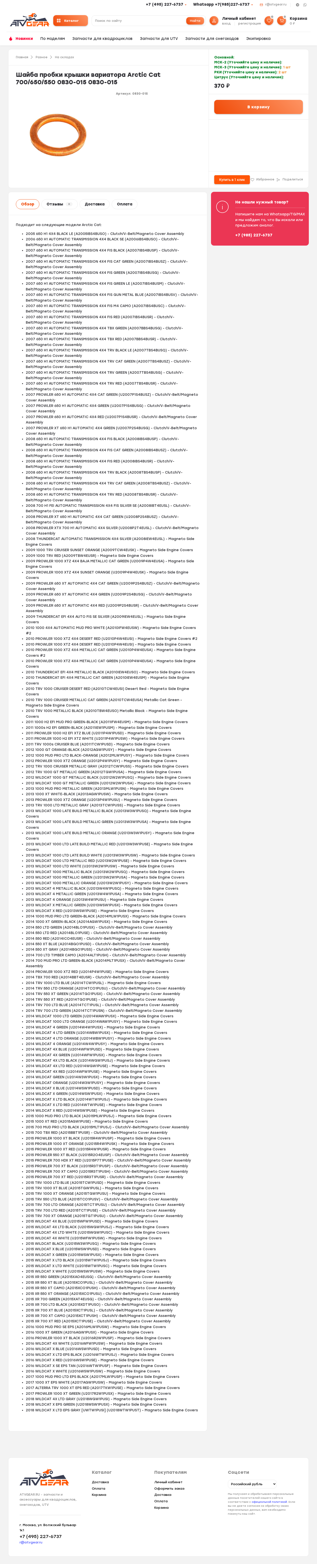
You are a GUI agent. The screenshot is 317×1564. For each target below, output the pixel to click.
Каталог (68, 21)
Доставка (95, 204)
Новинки (24, 38)
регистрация (249, 23)
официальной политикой (269, 1502)
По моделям (52, 38)
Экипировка (258, 38)
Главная (22, 57)
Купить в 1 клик (232, 180)
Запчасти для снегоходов (212, 38)
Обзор (27, 204)
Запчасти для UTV (159, 38)
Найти (195, 21)
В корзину (258, 107)
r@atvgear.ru (276, 4)
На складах (64, 57)
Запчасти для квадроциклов (102, 38)
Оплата (124, 204)
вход (226, 23)
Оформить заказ (169, 1488)
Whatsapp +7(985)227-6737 (221, 4)
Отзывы (60, 204)
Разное (42, 57)
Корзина (99, 1495)
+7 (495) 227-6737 (164, 4)
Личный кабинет (168, 1482)
